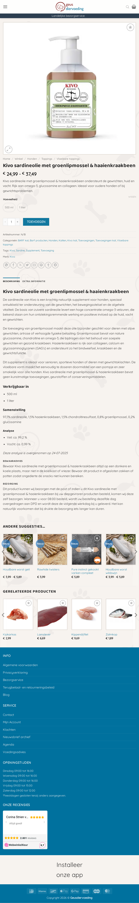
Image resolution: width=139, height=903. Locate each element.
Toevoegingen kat (105, 240)
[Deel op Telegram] (55, 265)
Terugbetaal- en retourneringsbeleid (28, 687)
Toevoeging (47, 250)
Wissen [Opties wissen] (132, 196)
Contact (8, 715)
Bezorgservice (13, 680)
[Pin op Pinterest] (41, 265)
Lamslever (44, 634)
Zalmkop (111, 634)
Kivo (12, 250)
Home (6, 158)
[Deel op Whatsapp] (6, 265)
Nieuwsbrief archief (16, 737)
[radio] (9, 207)
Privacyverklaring (15, 672)
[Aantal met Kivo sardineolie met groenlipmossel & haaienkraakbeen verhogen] (17, 222)
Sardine (20, 250)
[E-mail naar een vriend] (34, 265)
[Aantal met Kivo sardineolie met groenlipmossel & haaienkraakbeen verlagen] (5, 222)
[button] (5, 6)
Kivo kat (72, 240)
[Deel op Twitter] (27, 265)
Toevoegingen (86, 240)
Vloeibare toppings (68, 158)
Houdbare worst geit (16, 569)
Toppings (46, 158)
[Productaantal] (11, 222)
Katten (62, 240)
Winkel (19, 158)
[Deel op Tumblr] (48, 265)
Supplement (32, 250)
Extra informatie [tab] (33, 281)
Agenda (8, 744)
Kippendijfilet (79, 634)
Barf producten (38, 240)
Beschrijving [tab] (11, 281)
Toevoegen (36, 222)
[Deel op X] (20, 265)
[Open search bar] (127, 6)
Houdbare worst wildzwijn (116, 571)
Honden (32, 158)
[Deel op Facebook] (13, 265)
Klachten (9, 730)
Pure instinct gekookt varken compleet (85, 571)
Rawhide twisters (48, 569)
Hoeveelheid (10, 199)
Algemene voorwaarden (20, 665)
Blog (6, 695)
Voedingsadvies (14, 752)
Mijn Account (12, 722)
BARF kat (23, 240)
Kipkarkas (9, 634)
